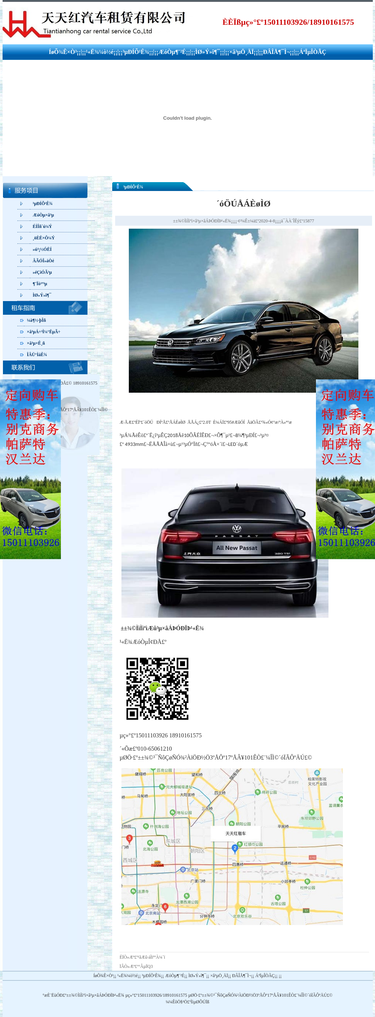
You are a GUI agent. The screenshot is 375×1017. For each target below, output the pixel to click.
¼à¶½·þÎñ (36, 320)
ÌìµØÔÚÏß (200, 1001)
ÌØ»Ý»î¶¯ (207, 52)
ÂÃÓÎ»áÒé (43, 260)
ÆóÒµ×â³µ (43, 215)
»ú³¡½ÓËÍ (42, 249)
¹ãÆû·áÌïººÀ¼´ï (151, 957)
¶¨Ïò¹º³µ (40, 283)
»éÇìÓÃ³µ (42, 272)
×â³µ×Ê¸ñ (36, 343)
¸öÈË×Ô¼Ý (44, 237)
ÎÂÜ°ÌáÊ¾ (37, 354)
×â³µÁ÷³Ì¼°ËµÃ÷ (44, 331)
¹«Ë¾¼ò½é (100, 52)
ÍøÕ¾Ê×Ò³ (63, 52)
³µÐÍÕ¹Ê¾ (136, 52)
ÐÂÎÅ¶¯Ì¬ (276, 52)
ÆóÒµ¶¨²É (172, 52)
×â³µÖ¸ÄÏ (241, 52)
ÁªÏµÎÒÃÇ (312, 52)
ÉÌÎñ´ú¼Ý (42, 226)
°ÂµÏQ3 (145, 966)
